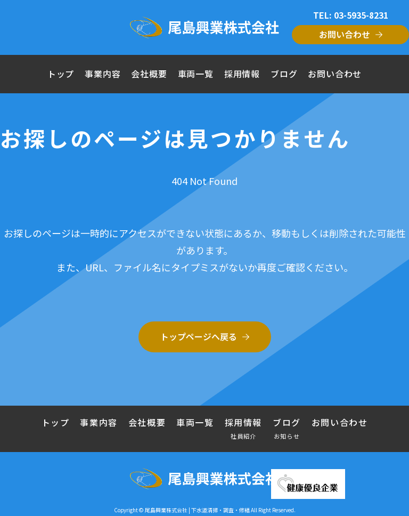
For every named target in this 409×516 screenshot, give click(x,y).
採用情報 (242, 74)
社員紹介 (244, 435)
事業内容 (102, 74)
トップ (60, 74)
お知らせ (287, 435)
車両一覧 (196, 74)
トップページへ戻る (198, 336)
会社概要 (149, 74)
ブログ (284, 74)
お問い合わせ (344, 34)
